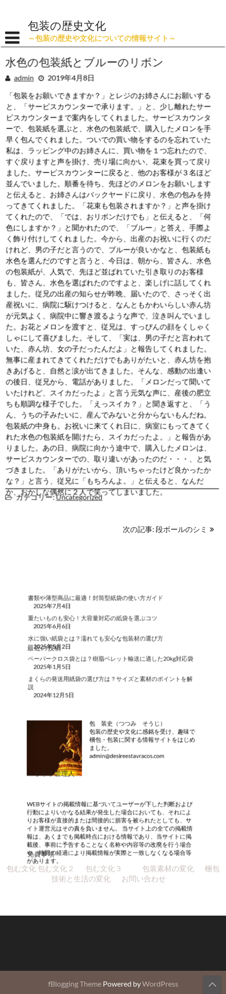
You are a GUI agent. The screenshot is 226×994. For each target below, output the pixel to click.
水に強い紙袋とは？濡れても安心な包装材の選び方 (98, 652)
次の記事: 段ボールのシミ (165, 529)
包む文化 (21, 677)
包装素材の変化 (168, 677)
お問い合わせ (143, 687)
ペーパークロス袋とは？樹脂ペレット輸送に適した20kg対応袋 (111, 669)
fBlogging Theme (74, 983)
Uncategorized (80, 494)
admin (25, 77)
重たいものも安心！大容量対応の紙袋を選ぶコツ (96, 635)
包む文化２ (56, 677)
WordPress (160, 983)
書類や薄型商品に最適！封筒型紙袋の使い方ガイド (98, 619)
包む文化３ (103, 677)
